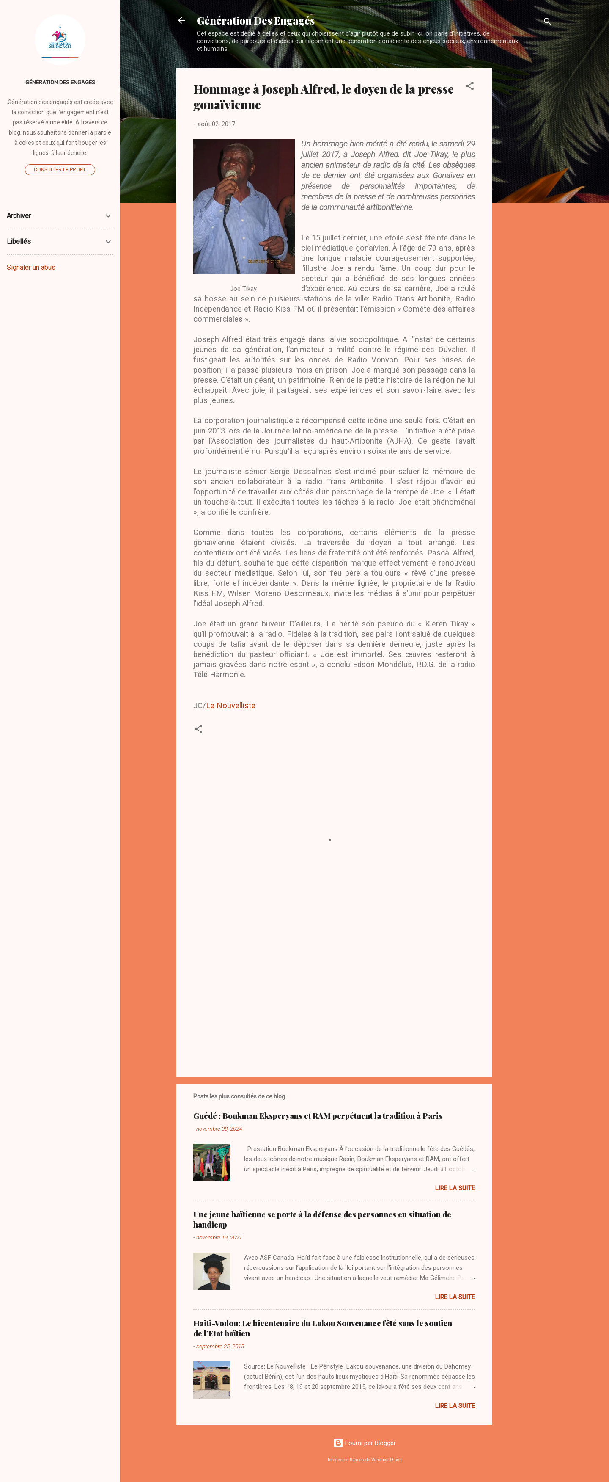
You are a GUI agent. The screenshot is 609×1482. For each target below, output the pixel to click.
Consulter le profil (60, 170)
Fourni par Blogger (364, 1443)
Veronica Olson (386, 1460)
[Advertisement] (526, 195)
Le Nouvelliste (230, 705)
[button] (470, 87)
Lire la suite (455, 1188)
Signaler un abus (31, 267)
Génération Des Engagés (256, 20)
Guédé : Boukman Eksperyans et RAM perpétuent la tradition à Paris (317, 1116)
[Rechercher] (548, 23)
